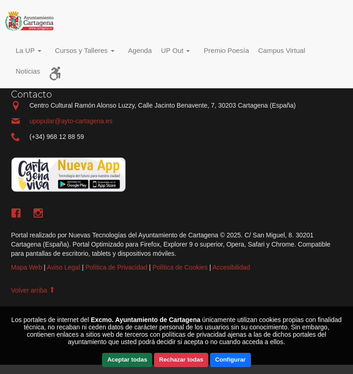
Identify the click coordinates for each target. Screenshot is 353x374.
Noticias (28, 71)
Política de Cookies (180, 267)
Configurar (230, 359)
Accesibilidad (231, 267)
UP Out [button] (175, 50)
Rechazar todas (181, 359)
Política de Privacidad (116, 267)
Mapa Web (26, 267)
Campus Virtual (281, 50)
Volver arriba (33, 290)
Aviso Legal (63, 267)
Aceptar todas (127, 359)
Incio (31, 21)
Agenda (140, 50)
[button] (31, 51)
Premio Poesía (226, 50)
